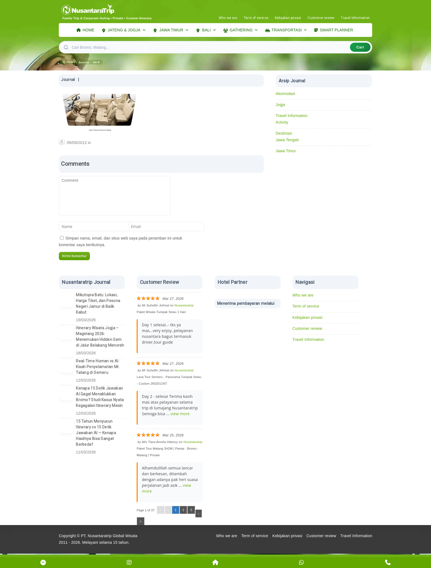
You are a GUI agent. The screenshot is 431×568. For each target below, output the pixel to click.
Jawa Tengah (287, 141)
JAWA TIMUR (174, 30)
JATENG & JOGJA (127, 30)
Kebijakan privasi (288, 18)
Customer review (321, 18)
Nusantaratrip (184, 306)
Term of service (256, 18)
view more (180, 415)
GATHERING (244, 30)
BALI (209, 30)
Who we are (228, 18)
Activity (282, 123)
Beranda (84, 63)
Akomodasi (285, 95)
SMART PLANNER (336, 30)
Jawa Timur (286, 152)
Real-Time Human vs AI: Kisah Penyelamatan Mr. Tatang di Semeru (98, 368)
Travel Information (355, 18)
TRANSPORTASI (289, 30)
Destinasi (284, 134)
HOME (89, 30)
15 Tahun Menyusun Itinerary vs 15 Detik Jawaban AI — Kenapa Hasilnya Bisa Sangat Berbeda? (96, 434)
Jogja (280, 106)
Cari (360, 49)
